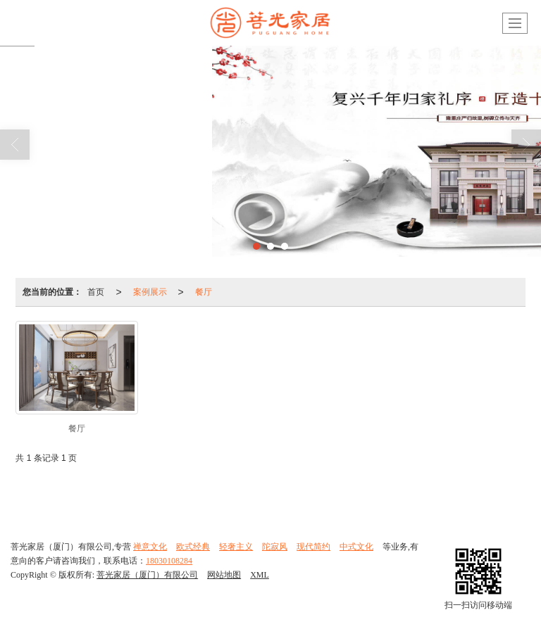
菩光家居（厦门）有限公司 (147, 575)
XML (259, 575)
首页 (95, 292)
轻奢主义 (236, 547)
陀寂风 (274, 547)
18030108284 (169, 561)
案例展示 (150, 292)
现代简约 (313, 547)
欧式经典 (193, 547)
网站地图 (224, 575)
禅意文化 (150, 547)
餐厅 (203, 292)
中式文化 (356, 547)
